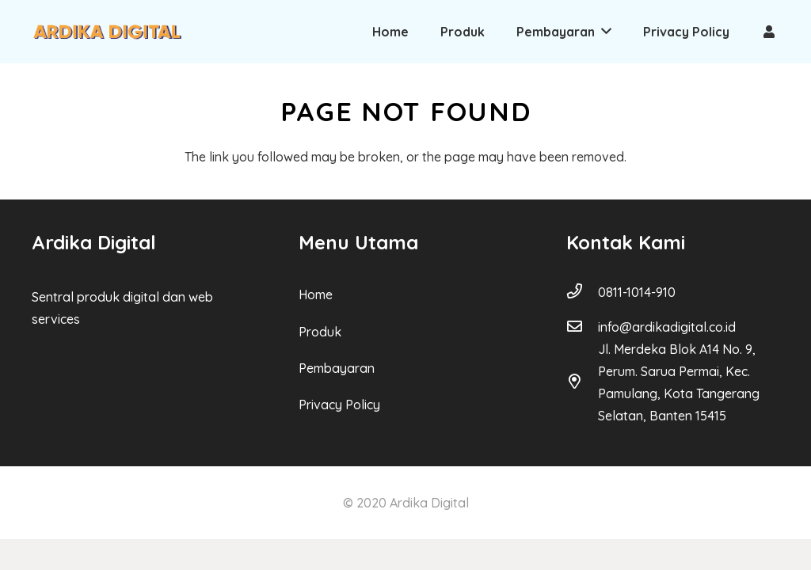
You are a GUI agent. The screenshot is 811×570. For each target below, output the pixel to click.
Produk (320, 332)
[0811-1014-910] (582, 292)
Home (316, 294)
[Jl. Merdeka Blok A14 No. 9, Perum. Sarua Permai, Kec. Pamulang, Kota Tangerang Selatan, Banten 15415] (582, 382)
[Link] (107, 32)
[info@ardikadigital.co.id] (582, 327)
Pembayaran (337, 368)
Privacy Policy (339, 404)
